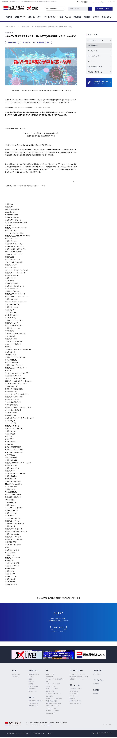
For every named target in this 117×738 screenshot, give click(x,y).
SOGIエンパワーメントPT (52, 706)
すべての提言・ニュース (95, 40)
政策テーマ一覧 (50, 674)
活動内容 (31, 684)
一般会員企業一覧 (33, 703)
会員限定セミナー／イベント (77, 679)
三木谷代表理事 (12, 42)
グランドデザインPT (51, 686)
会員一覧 (31, 16)
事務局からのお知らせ (94, 72)
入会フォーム (58, 627)
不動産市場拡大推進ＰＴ (52, 701)
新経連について (20, 16)
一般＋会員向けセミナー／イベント (79, 676)
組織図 (30, 679)
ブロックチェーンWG (51, 708)
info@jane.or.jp (48, 725)
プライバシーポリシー (11, 733)
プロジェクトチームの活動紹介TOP (55, 679)
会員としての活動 (33, 686)
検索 (92, 8)
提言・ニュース (65, 16)
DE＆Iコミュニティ (51, 713)
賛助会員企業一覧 (33, 706)
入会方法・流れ (16, 674)
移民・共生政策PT (50, 691)
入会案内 (9, 16)
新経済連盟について (34, 674)
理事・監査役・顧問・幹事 (36, 701)
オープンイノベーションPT (53, 684)
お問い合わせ (106, 16)
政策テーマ (72, 698)
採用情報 (87, 16)
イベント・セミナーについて (77, 674)
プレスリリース (27, 42)
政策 (38, 16)
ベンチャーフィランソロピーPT (54, 694)
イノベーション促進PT (52, 689)
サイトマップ (24, 733)
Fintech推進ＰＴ (50, 696)
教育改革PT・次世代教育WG (53, 703)
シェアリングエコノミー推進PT (54, 698)
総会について (32, 689)
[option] (27, 654)
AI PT (47, 681)
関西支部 (31, 681)
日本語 (102, 2)
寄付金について (33, 691)
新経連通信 (77, 16)
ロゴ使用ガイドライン (38, 733)
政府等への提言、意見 (43, 42)
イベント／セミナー (50, 16)
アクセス (96, 16)
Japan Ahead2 (49, 676)
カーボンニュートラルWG (52, 711)
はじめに (31, 676)
